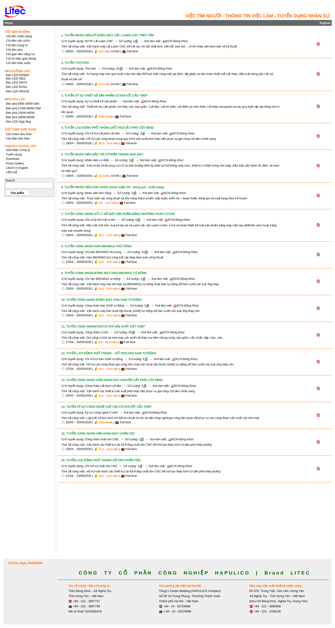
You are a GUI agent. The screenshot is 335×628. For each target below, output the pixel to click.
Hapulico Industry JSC (21, 146)
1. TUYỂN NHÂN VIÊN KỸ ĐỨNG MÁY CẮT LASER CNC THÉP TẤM (107, 35)
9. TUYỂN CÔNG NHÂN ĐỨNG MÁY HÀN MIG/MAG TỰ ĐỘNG (104, 273)
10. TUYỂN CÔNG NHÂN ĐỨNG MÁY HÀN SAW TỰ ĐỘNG (101, 299)
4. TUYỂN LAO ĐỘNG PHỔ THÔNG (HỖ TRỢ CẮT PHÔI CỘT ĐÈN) (107, 127)
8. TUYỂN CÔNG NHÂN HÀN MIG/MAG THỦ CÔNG (96, 246)
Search (10, 180)
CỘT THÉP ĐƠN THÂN (20, 129)
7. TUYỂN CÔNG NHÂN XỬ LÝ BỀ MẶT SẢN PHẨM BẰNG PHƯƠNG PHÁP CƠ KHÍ (117, 214)
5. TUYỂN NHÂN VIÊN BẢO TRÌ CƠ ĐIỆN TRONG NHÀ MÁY (102, 154)
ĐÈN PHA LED (15, 99)
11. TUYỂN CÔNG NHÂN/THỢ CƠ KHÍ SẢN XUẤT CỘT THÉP (103, 326)
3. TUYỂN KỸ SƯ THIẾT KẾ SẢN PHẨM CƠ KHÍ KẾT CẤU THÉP (104, 95)
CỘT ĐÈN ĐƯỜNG (17, 31)
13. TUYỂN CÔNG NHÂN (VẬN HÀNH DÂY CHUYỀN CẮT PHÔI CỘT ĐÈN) (111, 380)
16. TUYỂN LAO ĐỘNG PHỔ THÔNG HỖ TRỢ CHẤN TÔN (100, 460)
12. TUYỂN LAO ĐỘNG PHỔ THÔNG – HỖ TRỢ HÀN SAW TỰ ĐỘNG (108, 353)
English (325, 23)
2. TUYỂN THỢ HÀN (75, 62)
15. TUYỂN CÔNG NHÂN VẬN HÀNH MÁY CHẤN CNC (98, 433)
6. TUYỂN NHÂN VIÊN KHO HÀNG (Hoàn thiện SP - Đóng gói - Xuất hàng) (112, 187)
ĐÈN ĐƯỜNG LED (17, 71)
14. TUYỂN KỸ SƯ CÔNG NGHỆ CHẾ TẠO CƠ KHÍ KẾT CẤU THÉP (106, 406)
